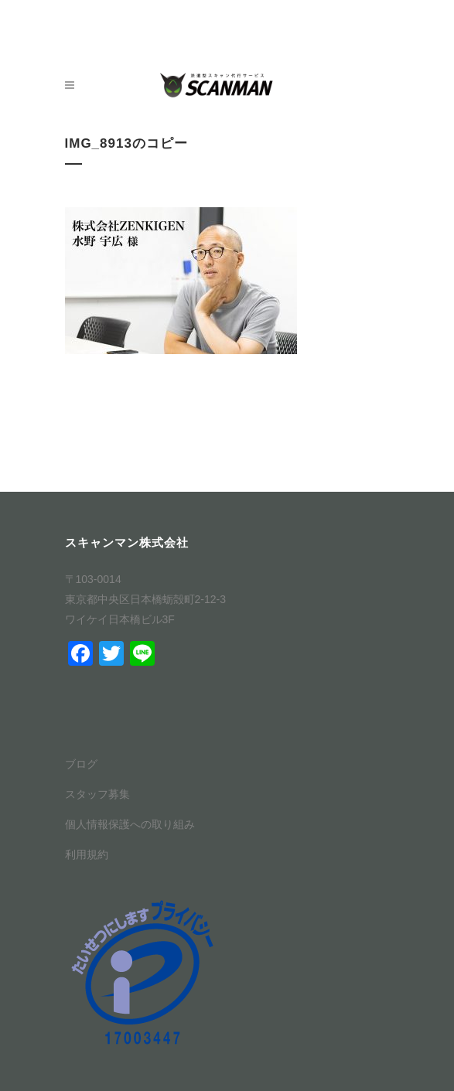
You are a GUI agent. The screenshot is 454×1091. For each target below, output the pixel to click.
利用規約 (86, 854)
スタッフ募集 (97, 794)
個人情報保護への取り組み (130, 824)
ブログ (81, 764)
